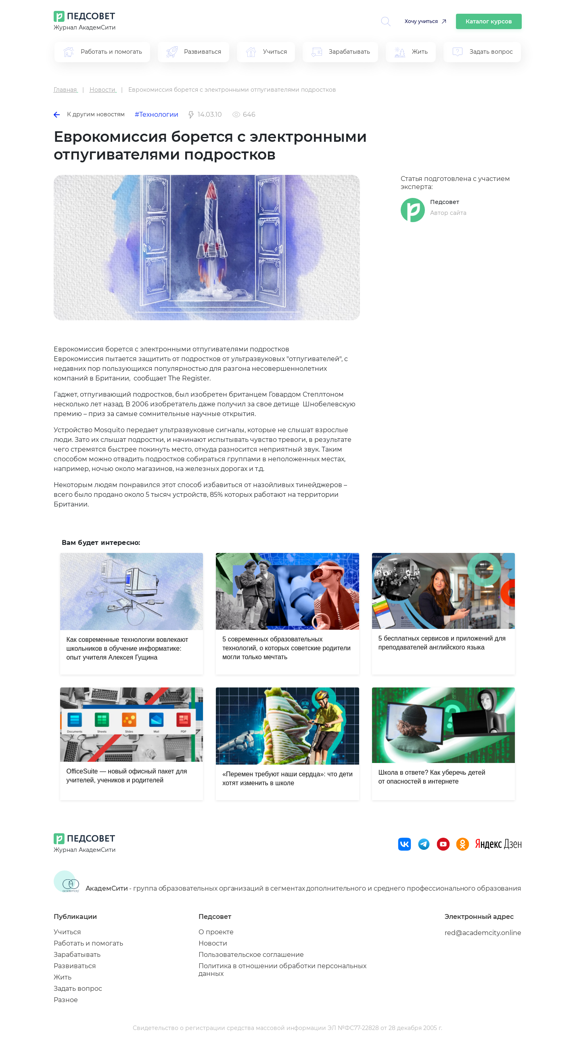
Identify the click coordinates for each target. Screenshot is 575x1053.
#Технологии (156, 114)
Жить (62, 977)
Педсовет (444, 202)
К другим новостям (89, 114)
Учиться (67, 932)
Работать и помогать (88, 943)
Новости (213, 943)
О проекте (216, 932)
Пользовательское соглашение (251, 954)
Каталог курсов (489, 21)
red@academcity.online (483, 933)
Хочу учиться (421, 21)
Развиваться (75, 966)
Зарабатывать (77, 954)
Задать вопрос (78, 988)
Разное (66, 1000)
